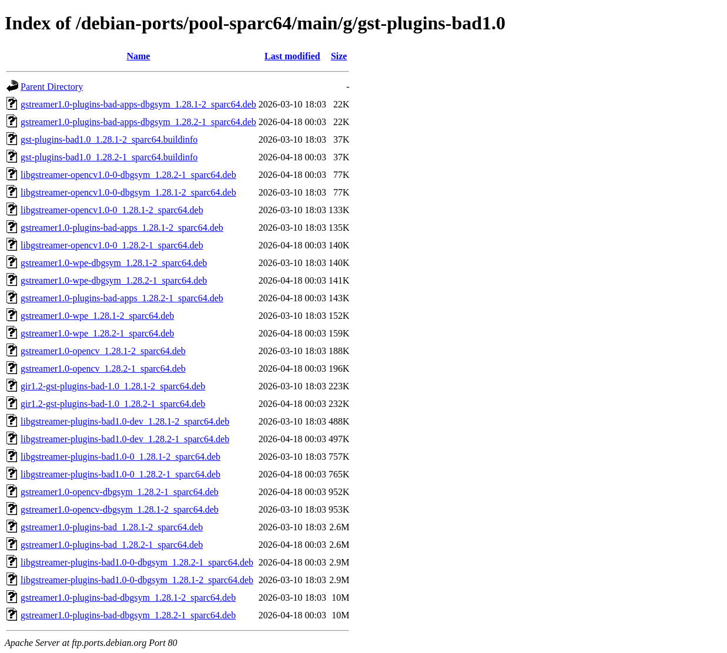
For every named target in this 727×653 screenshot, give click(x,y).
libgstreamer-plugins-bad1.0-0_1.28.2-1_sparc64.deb (120, 474)
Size (339, 56)
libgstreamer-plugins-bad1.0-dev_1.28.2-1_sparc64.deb (125, 439)
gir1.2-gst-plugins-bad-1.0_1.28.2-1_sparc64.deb (113, 404)
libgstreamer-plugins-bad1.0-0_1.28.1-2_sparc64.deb (120, 457)
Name (138, 56)
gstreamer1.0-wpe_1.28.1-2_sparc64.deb (97, 316)
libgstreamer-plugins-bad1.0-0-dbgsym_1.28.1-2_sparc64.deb (137, 580)
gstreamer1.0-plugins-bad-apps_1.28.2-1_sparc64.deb (122, 298)
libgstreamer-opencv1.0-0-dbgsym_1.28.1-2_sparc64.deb (128, 192)
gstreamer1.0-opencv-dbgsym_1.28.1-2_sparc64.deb (120, 509)
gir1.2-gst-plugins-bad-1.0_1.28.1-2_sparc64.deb (113, 386)
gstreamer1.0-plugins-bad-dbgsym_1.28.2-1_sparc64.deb (128, 615)
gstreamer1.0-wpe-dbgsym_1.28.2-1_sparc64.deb (114, 280)
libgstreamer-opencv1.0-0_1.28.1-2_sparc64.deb (112, 210)
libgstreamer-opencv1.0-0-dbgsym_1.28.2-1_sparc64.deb (128, 175)
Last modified (292, 56)
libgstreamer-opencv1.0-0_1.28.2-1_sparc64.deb (112, 245)
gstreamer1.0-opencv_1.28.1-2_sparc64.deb (103, 351)
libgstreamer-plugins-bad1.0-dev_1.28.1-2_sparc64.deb (125, 421)
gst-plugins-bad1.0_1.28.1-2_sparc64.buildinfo (109, 139)
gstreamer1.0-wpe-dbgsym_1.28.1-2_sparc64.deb (114, 263)
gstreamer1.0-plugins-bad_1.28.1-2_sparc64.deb (112, 527)
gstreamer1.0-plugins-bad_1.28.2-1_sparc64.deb (112, 545)
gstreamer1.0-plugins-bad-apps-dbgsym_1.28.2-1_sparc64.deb (138, 122)
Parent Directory (52, 87)
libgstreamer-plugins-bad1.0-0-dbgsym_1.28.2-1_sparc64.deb (137, 562)
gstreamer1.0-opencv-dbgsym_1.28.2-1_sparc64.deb (120, 492)
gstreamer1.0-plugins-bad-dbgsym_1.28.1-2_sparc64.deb (128, 597)
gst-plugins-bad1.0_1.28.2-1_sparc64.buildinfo (109, 157)
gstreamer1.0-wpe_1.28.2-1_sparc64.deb (97, 333)
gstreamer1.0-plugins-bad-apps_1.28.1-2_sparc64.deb (122, 228)
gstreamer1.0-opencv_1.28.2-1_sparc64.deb (103, 368)
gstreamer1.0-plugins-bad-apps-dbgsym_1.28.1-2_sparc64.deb (138, 104)
